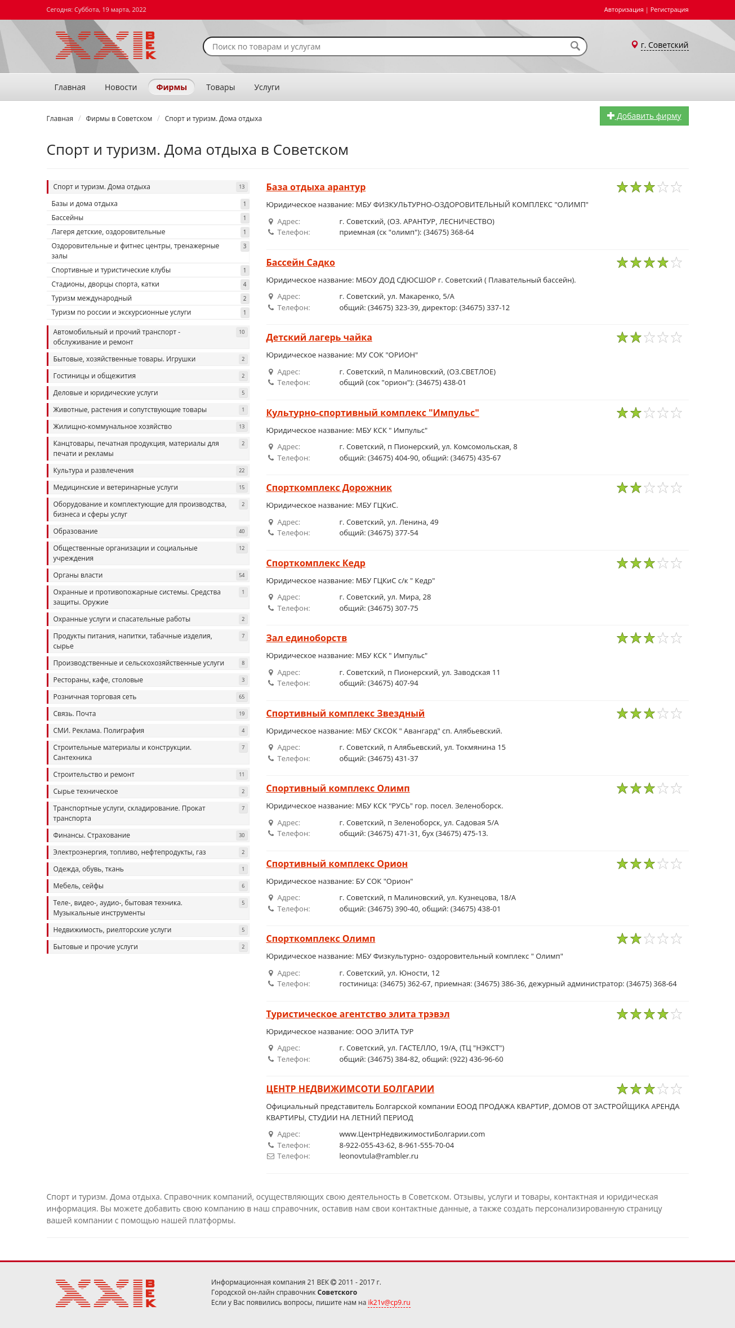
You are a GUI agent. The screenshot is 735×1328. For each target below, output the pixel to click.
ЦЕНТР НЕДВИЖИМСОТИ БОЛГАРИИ (350, 1089)
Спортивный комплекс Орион (337, 863)
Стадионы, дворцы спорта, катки (151, 284)
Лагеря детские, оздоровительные (151, 232)
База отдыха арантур (316, 187)
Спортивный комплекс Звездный (345, 713)
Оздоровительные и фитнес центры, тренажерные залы (151, 251)
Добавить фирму (644, 115)
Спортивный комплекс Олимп (338, 788)
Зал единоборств (307, 638)
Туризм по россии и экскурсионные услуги (151, 312)
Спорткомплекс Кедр (316, 563)
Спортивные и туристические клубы (151, 270)
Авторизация (624, 9)
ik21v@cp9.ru (389, 1302)
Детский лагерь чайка (319, 337)
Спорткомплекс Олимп (321, 938)
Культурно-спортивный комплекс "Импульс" (372, 412)
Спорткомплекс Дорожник (329, 487)
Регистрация (670, 9)
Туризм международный (151, 298)
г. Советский (665, 44)
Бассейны (151, 218)
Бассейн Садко (300, 262)
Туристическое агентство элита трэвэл (358, 1014)
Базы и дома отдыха (151, 204)
